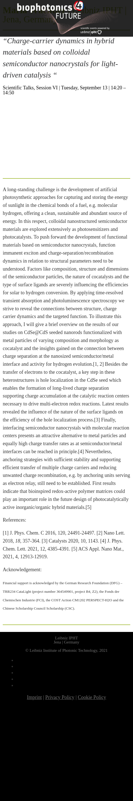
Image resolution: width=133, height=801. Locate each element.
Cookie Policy (92, 697)
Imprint (34, 697)
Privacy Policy (60, 697)
